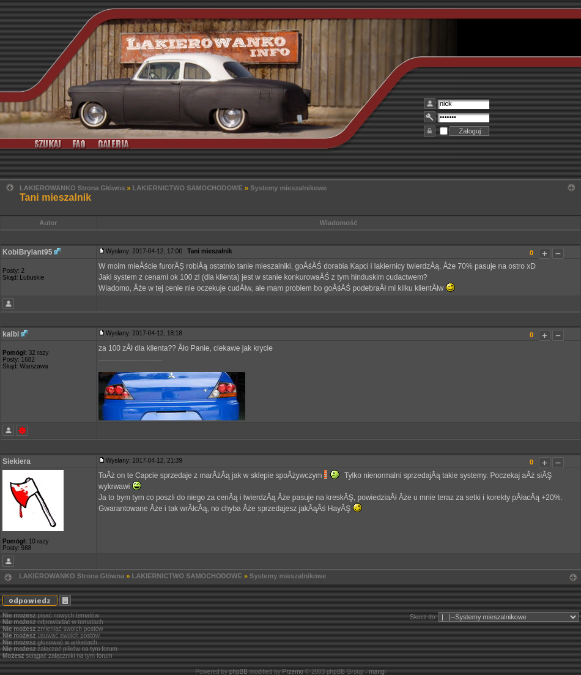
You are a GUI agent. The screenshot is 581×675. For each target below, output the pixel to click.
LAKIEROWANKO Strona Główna (72, 188)
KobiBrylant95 (27, 252)
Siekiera (16, 461)
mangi (377, 671)
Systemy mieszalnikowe (288, 188)
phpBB (238, 671)
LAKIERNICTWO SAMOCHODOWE (188, 188)
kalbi (10, 334)
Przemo (293, 671)
